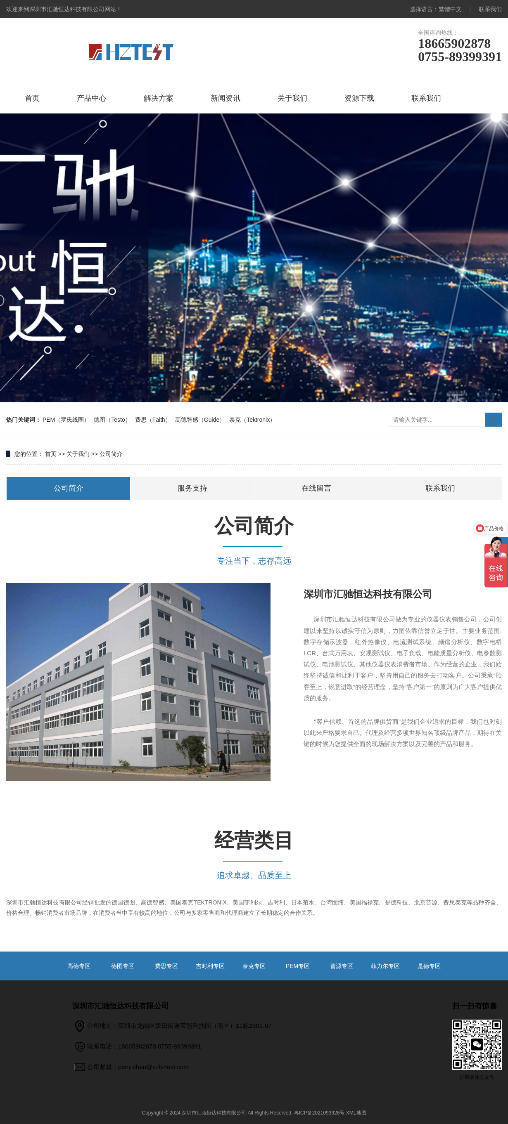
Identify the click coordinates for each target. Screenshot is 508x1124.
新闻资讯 (225, 98)
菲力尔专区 (385, 966)
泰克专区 (254, 966)
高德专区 (78, 966)
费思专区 (166, 966)
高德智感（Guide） (200, 419)
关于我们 (292, 98)
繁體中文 (450, 9)
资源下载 (359, 98)
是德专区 (429, 966)
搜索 (493, 420)
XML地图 (356, 1113)
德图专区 (122, 966)
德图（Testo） (112, 419)
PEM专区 (298, 966)
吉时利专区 (210, 966)
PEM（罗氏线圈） (66, 419)
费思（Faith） (153, 419)
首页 (32, 98)
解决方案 (158, 98)
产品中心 (92, 98)
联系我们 (490, 9)
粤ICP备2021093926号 (319, 1113)
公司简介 (111, 454)
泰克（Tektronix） (252, 419)
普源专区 (341, 966)
